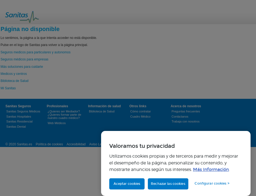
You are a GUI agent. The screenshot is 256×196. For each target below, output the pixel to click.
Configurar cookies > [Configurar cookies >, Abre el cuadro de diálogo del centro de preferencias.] (212, 183)
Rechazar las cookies (168, 184)
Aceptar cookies (127, 184)
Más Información (211, 169)
